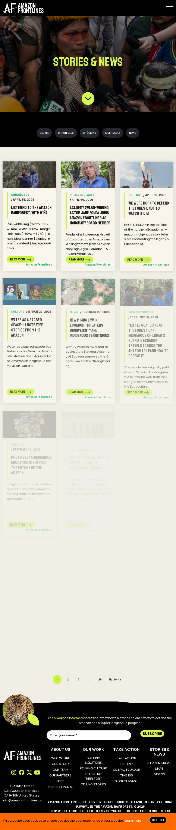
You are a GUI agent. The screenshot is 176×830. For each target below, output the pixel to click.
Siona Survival (126, 781)
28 (100, 680)
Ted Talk (126, 764)
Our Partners (60, 775)
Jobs (60, 781)
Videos (159, 774)
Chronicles (66, 132)
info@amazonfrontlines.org (23, 800)
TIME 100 (126, 775)
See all (44, 132)
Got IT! (158, 820)
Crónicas (89, 132)
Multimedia (112, 132)
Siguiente (115, 680)
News (132, 132)
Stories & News (159, 763)
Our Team (60, 769)
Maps (159, 768)
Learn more (133, 820)
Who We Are (60, 758)
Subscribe (152, 733)
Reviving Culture (93, 768)
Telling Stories (93, 784)
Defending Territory (93, 776)
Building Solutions (93, 760)
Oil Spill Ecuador (126, 769)
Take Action (126, 758)
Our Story (60, 764)
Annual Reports (60, 787)
